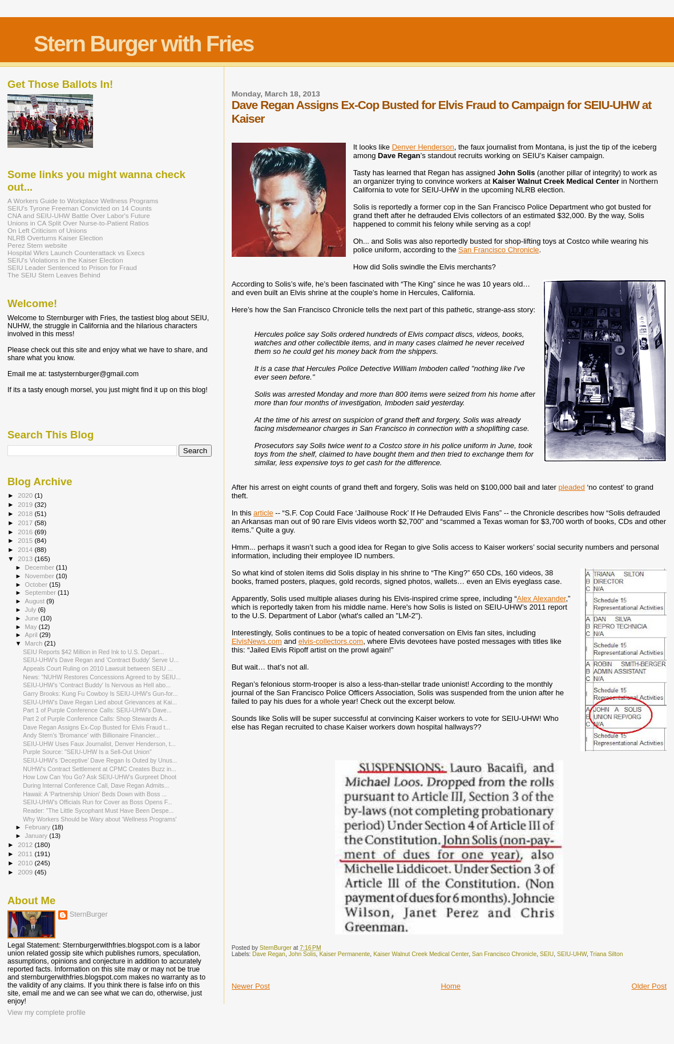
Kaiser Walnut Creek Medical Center (421, 954)
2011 (26, 853)
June (33, 618)
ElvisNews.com (257, 641)
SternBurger (89, 914)
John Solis (302, 954)
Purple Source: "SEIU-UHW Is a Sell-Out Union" (87, 751)
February (39, 827)
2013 (26, 558)
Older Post (649, 986)
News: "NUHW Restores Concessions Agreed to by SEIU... (102, 677)
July (31, 609)
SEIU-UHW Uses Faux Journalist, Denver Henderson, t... (99, 743)
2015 (26, 540)
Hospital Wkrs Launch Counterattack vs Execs (75, 252)
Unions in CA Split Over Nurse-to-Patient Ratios (78, 223)
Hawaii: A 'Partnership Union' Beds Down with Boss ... (95, 794)
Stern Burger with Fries (143, 43)
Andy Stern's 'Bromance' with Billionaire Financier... (91, 735)
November (40, 576)
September (41, 592)
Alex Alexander (541, 598)
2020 (26, 495)
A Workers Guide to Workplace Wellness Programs (82, 200)
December (40, 567)
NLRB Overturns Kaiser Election (55, 237)
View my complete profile (46, 1013)
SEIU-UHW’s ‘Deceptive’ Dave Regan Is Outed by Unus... (100, 760)
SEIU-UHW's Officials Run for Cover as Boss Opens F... (97, 802)
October (37, 584)
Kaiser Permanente (344, 954)
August (36, 601)
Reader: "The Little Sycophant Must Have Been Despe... (98, 810)
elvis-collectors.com (330, 641)
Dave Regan (268, 954)
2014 (26, 549)
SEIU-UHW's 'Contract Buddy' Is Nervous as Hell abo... (97, 685)
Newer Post (251, 986)
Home (451, 986)
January (37, 835)
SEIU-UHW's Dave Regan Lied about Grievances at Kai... (100, 702)
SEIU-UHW (572, 954)
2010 (26, 862)
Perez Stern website (37, 245)
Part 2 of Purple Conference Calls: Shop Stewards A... (95, 718)
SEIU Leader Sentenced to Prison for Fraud (72, 267)
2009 (26, 872)
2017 (26, 522)
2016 (26, 531)
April (32, 634)
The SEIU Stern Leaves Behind (53, 275)
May (32, 626)
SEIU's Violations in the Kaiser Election (65, 260)
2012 (26, 844)
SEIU (547, 954)
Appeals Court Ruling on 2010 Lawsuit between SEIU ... (97, 668)
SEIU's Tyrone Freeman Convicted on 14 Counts (79, 208)
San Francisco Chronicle (498, 249)
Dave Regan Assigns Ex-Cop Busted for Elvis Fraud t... (96, 727)
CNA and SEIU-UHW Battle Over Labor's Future (78, 215)
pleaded (572, 487)
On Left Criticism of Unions (47, 230)
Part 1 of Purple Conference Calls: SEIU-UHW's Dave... (97, 710)
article (263, 513)
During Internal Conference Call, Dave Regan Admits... (96, 785)
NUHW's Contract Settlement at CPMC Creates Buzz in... (99, 768)
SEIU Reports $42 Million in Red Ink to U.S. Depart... (93, 651)
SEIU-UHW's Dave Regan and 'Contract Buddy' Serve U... (101, 659)
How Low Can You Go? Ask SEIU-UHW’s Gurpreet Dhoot (99, 776)
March (35, 643)
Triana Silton (606, 954)
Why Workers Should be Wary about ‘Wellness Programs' (99, 819)
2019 (26, 504)
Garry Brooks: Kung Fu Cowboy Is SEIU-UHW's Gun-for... (100, 693)
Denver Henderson (423, 147)
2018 (26, 513)
